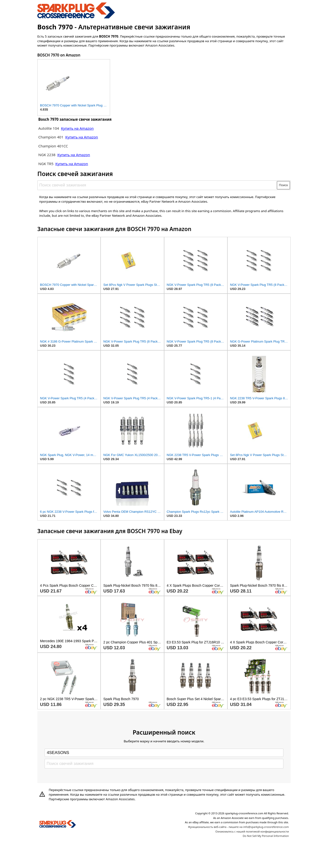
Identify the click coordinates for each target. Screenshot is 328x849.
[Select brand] (164, 753)
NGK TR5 (46, 163)
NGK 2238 (47, 154)
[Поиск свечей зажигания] (157, 185)
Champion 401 (51, 137)
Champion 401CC (53, 146)
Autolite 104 (49, 128)
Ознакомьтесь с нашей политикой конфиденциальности (252, 831)
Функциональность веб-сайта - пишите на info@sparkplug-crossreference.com (238, 827)
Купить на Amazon (77, 128)
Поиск (283, 185)
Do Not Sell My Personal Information (266, 836)
